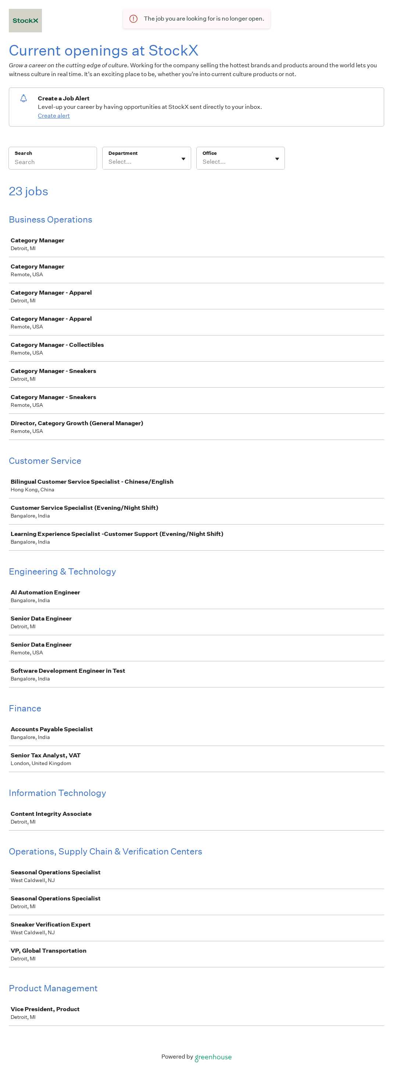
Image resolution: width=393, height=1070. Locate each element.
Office (210, 153)
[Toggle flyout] (183, 158)
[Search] (53, 163)
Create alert (54, 115)
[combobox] (109, 162)
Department (122, 153)
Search (23, 153)
